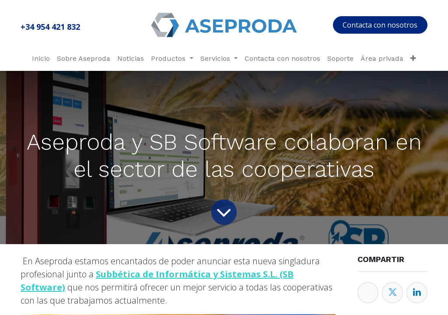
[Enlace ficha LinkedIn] (416, 292)
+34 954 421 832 (50, 26)
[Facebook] (367, 292)
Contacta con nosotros (380, 25)
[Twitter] (392, 292)
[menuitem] (40, 58)
